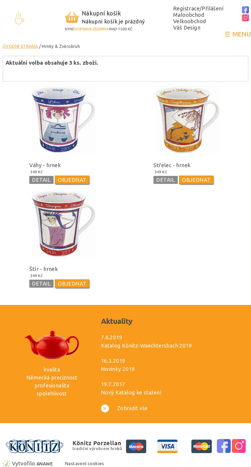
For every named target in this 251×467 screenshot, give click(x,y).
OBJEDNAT (72, 180)
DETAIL (41, 180)
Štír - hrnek (43, 269)
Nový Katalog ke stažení (131, 392)
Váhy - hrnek (45, 165)
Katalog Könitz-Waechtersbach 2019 (146, 345)
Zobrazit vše (124, 408)
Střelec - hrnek (172, 165)
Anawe (45, 463)
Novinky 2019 (118, 369)
